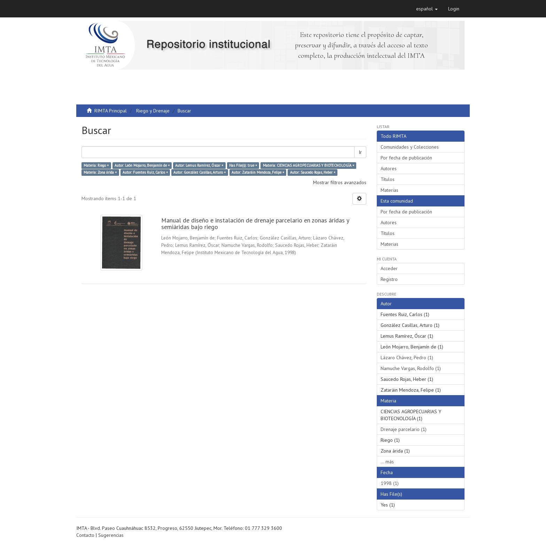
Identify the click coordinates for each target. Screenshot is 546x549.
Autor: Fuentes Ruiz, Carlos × (145, 172)
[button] (427, 8)
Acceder (389, 268)
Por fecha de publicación (406, 158)
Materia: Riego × (96, 165)
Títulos (388, 179)
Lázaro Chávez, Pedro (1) (407, 357)
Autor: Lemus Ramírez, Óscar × (199, 165)
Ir (360, 152)
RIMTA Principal (110, 111)
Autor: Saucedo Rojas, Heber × (312, 172)
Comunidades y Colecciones (410, 147)
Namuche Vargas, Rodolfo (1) (411, 368)
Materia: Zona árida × (100, 172)
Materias (389, 190)
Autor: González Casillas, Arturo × (199, 172)
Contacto (85, 535)
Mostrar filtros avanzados (339, 182)
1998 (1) (390, 483)
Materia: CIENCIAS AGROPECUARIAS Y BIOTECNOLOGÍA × (308, 165)
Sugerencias (111, 535)
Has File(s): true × (243, 165)
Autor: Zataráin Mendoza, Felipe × (258, 172)
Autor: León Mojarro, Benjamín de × (142, 165)
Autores (389, 168)
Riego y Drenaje (153, 111)
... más (387, 461)
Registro (389, 279)
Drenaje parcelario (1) (404, 429)
